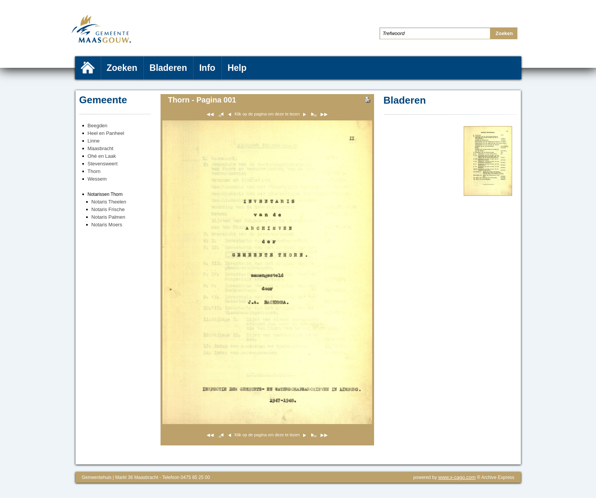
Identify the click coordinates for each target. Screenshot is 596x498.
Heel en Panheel (106, 133)
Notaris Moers (107, 224)
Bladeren (168, 68)
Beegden (98, 125)
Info (207, 68)
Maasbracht (101, 148)
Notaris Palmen (108, 217)
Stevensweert (103, 164)
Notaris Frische (108, 209)
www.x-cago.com (457, 477)
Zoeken (122, 68)
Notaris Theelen (109, 202)
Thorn (94, 171)
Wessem (97, 179)
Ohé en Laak (102, 156)
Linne (94, 141)
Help (237, 68)
